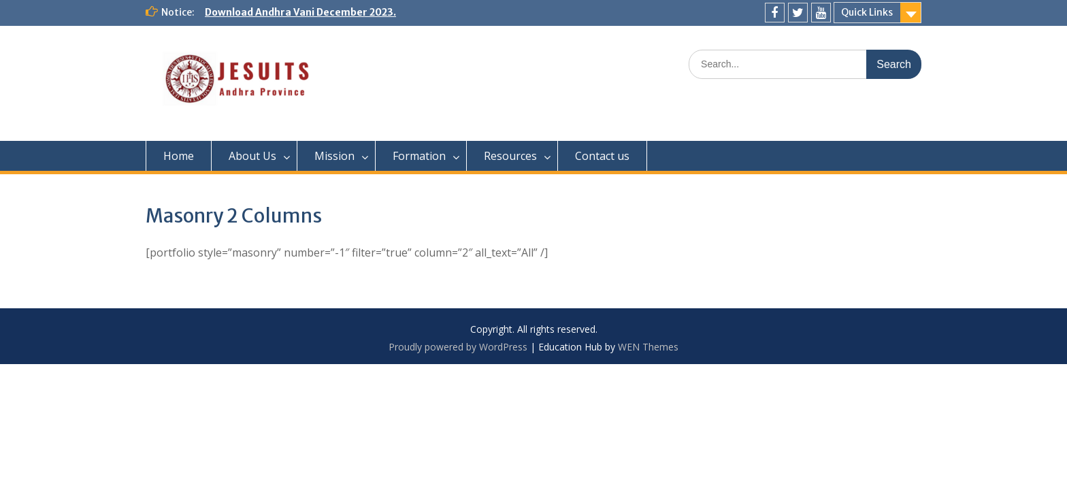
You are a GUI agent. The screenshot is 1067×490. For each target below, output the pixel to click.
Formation (419, 155)
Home (178, 155)
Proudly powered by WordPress (458, 346)
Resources (510, 155)
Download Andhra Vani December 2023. (300, 12)
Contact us (602, 155)
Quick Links (867, 12)
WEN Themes (648, 346)
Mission (334, 155)
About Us (252, 155)
